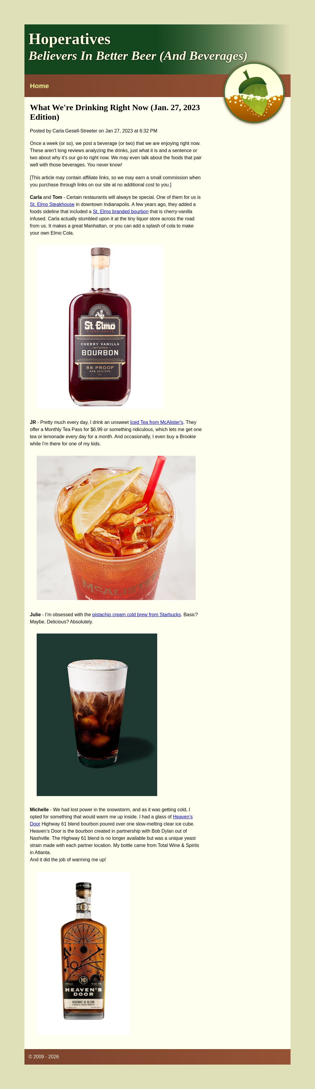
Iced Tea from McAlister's (156, 422)
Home (39, 86)
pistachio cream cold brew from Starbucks (136, 614)
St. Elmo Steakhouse (52, 204)
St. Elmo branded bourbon (121, 211)
